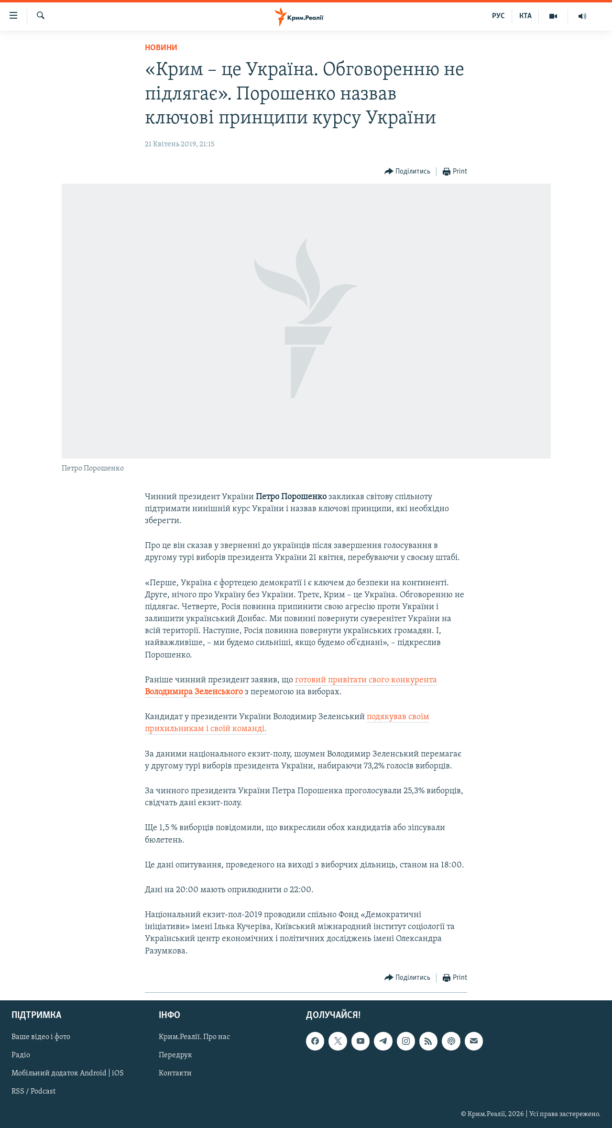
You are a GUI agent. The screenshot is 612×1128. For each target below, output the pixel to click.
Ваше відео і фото (40, 1037)
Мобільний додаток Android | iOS (67, 1073)
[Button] (407, 171)
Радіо (20, 1055)
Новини (161, 48)
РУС (498, 16)
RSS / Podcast (33, 1091)
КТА (525, 16)
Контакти (175, 1073)
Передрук (175, 1055)
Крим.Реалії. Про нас (194, 1037)
